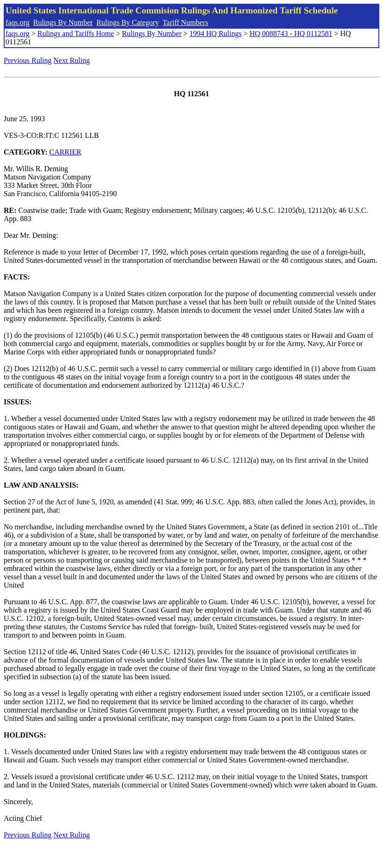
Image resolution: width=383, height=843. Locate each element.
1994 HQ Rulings (216, 33)
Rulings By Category (128, 22)
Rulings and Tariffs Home (75, 33)
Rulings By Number (63, 22)
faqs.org (18, 22)
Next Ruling (72, 60)
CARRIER (65, 152)
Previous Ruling (28, 60)
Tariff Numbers (185, 22)
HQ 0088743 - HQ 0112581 (290, 33)
